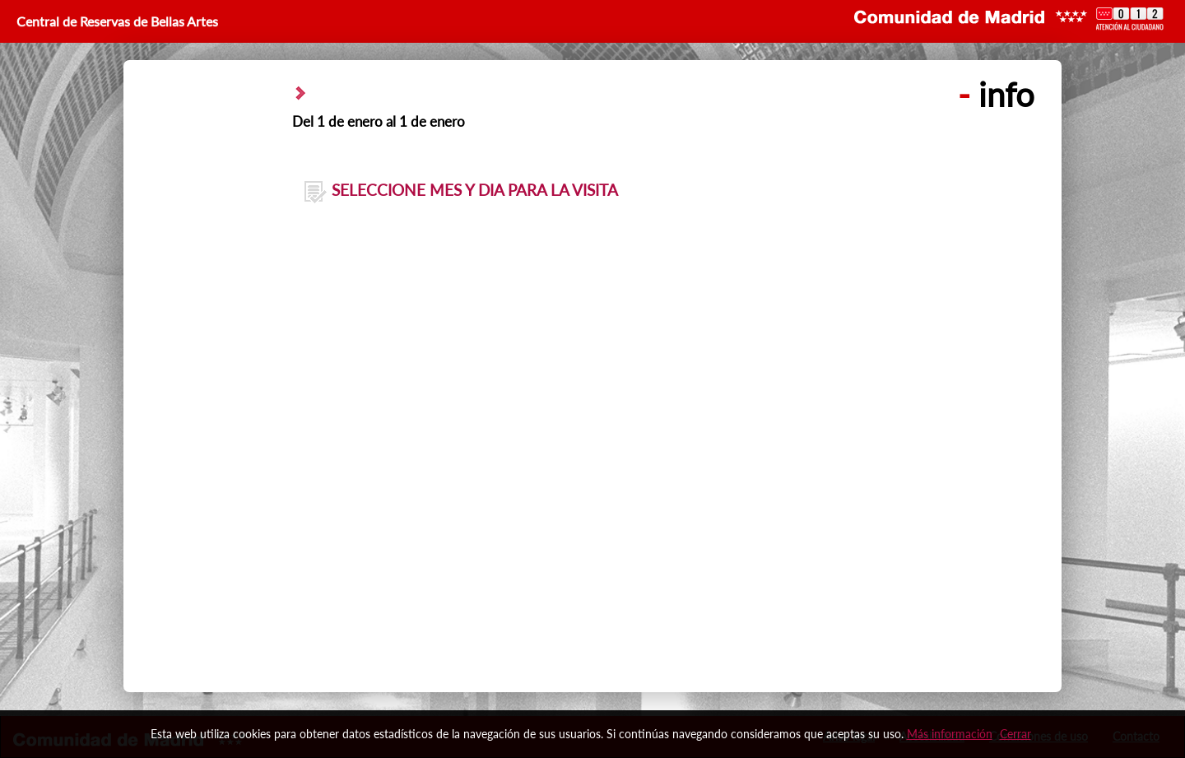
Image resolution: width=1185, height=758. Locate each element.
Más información (949, 734)
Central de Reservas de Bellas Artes (115, 21)
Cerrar (1015, 734)
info (996, 94)
